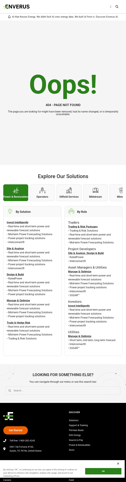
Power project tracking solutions (26, 238)
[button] (117, 6)
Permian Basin (76, 430)
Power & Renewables (79, 445)
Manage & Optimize (79, 271)
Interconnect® (16, 242)
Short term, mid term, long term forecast (93, 340)
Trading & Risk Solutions (22, 338)
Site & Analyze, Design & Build (86, 253)
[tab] (15, 192)
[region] (62, 471)
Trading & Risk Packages (83, 226)
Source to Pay (76, 440)
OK (103, 471)
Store (71, 450)
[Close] (118, 464)
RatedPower (15, 278)
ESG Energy (75, 435)
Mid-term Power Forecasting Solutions (30, 234)
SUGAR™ (75, 295)
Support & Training (78, 425)
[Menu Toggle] (110, 6)
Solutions (73, 420)
